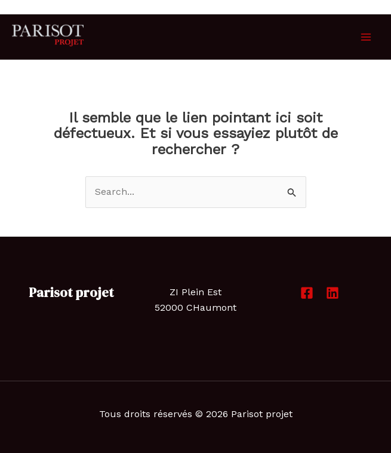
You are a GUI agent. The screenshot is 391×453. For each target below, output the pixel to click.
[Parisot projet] (48, 36)
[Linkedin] (332, 292)
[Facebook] (306, 292)
